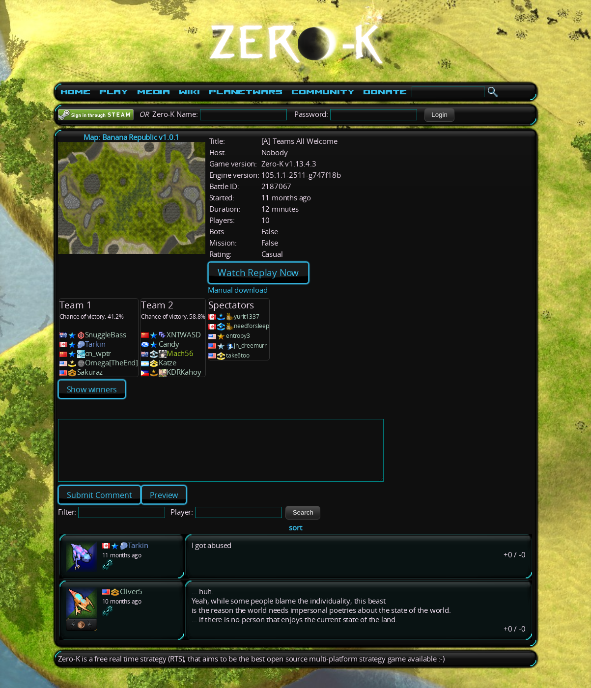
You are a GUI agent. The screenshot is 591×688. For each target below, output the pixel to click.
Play (113, 92)
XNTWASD (184, 334)
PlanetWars (245, 92)
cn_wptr (98, 353)
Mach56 (180, 353)
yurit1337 (246, 316)
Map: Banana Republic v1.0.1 (132, 137)
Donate (385, 92)
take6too (237, 355)
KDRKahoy (184, 372)
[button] (439, 115)
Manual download (238, 290)
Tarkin (95, 344)
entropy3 (238, 335)
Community (322, 92)
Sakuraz (90, 372)
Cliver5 (131, 603)
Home (75, 92)
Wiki (189, 92)
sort (295, 539)
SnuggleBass (105, 334)
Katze (167, 362)
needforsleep (251, 326)
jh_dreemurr (250, 345)
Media (153, 92)
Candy (169, 344)
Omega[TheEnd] (111, 362)
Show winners (92, 389)
